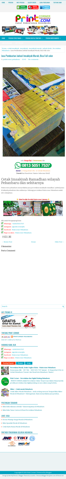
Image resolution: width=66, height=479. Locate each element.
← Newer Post (7, 242)
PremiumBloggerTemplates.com (46, 475)
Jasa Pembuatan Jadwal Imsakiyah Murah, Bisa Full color (27, 55)
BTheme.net (60, 475)
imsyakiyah (24, 48)
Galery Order (32, 3)
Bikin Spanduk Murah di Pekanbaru (15, 423)
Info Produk (20, 3)
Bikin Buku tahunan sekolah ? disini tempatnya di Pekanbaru (23, 407)
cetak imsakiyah (13, 48)
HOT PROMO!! (19, 43)
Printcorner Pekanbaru (20, 230)
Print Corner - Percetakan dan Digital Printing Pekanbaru (30, 378)
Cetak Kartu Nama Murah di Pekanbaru (16, 427)
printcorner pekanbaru (22, 336)
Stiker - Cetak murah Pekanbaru (21, 389)
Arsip (28, 363)
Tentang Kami (57, 3)
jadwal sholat (47, 48)
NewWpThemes (13, 475)
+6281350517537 (18, 224)
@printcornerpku (18, 227)
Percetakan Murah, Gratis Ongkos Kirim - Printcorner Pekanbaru (33, 367)
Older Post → (59, 242)
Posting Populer (8, 363)
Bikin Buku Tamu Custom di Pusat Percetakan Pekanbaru (22, 410)
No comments (33, 59)
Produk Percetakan (16, 37)
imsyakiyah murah (35, 48)
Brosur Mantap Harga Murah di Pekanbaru (17, 419)
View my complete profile (11, 340)
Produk (10, 3)
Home (3, 3)
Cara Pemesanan (45, 3)
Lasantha (32, 475)
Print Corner (31, 472)
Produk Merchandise (54, 37)
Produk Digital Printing (35, 37)
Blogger (49, 472)
